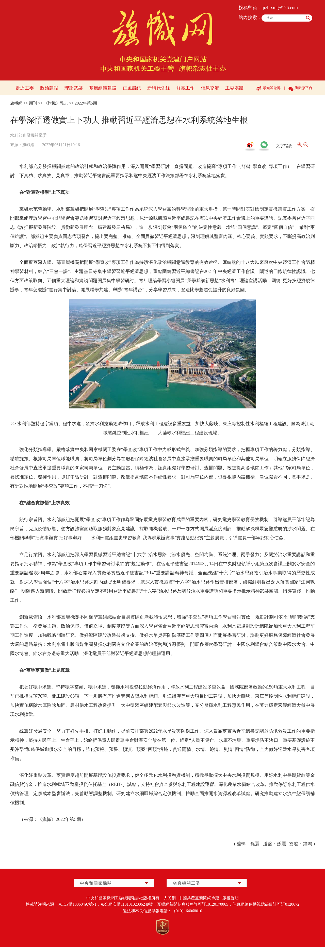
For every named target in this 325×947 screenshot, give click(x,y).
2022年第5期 (86, 103)
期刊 (33, 103)
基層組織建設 (103, 88)
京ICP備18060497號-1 (77, 904)
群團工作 (185, 88)
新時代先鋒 (158, 88)
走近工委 (24, 88)
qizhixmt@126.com (280, 7)
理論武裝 (73, 88)
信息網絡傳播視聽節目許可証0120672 (265, 904)
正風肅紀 (132, 88)
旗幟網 (16, 103)
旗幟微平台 (303, 88)
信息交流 (210, 88)
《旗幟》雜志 (56, 103)
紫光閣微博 (272, 88)
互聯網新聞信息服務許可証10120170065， (194, 904)
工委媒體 (234, 88)
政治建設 (49, 88)
